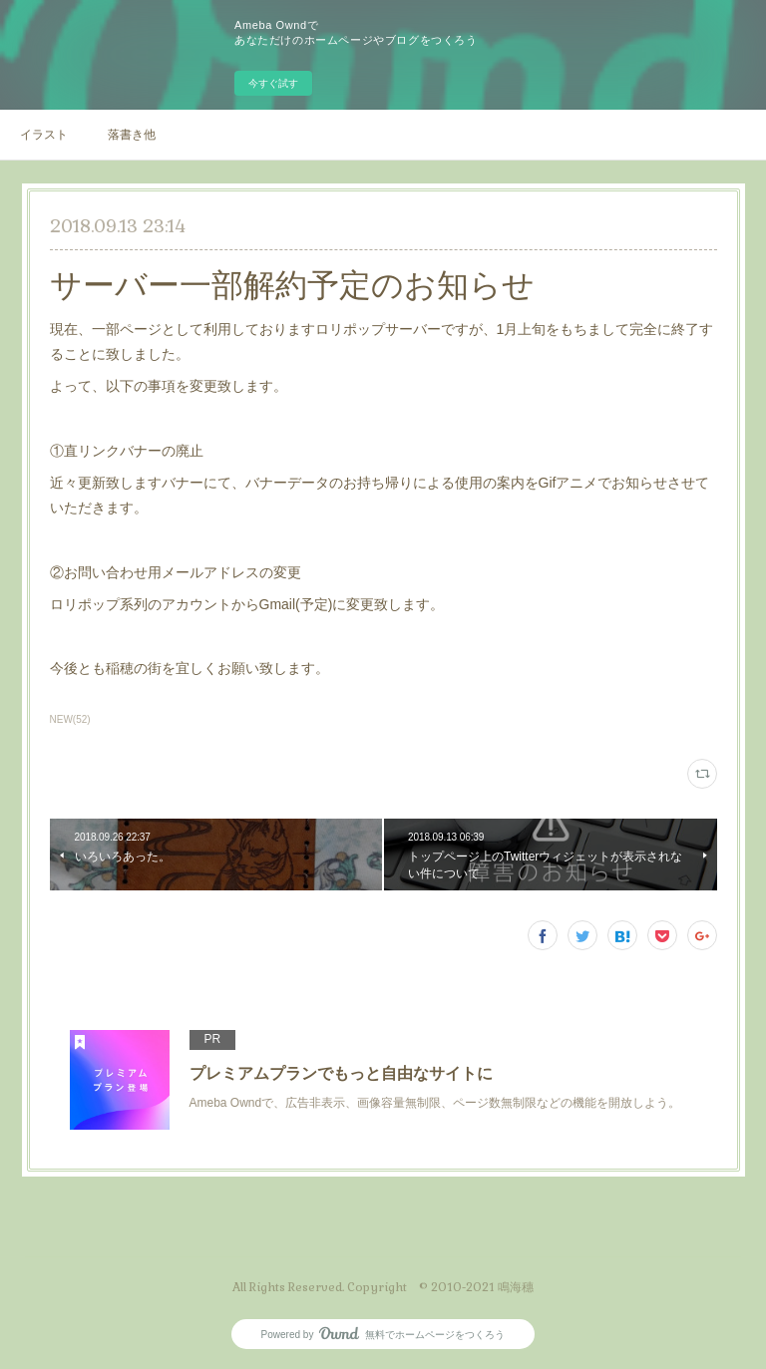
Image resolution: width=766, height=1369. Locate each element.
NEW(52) (70, 719)
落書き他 (132, 135)
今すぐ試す (273, 83)
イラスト (44, 135)
